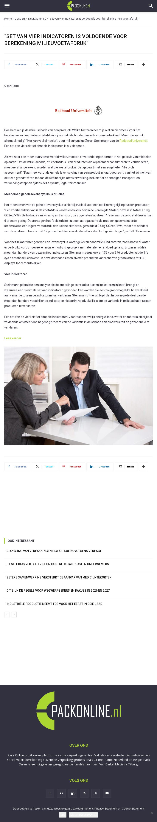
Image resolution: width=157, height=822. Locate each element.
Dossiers (20, 18)
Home (8, 18)
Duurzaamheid (37, 18)
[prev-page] (7, 614)
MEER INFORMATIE (83, 814)
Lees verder (12, 338)
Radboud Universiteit (134, 140)
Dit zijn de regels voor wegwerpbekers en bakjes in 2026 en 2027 (58, 590)
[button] (7, 6)
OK (63, 814)
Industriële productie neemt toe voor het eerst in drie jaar (54, 604)
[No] (151, 813)
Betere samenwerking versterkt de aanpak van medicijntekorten (59, 577)
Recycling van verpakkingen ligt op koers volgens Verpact (53, 551)
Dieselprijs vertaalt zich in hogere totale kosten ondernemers (57, 564)
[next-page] (14, 614)
